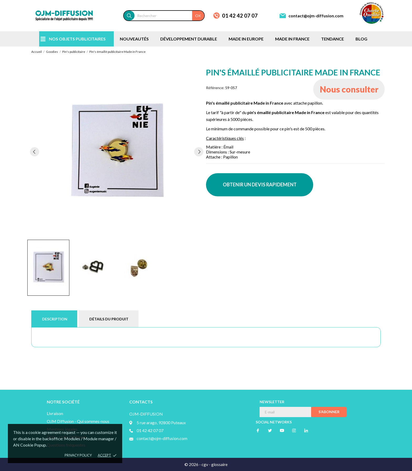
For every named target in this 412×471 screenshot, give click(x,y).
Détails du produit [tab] (108, 319)
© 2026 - (193, 464)
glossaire (219, 464)
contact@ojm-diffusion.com (316, 15)
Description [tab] (54, 319)
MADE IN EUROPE (246, 38)
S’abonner (328, 411)
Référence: (215, 87)
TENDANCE (332, 38)
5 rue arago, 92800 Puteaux (161, 422)
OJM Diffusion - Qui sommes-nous (78, 421)
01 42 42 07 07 (240, 15)
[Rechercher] (169, 16)
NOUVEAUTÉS (134, 38)
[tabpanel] (116, 152)
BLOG (361, 38)
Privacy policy (78, 455)
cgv (205, 464)
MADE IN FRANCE (292, 38)
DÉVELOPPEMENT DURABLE (188, 38)
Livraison (55, 413)
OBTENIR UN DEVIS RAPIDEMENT (260, 184)
